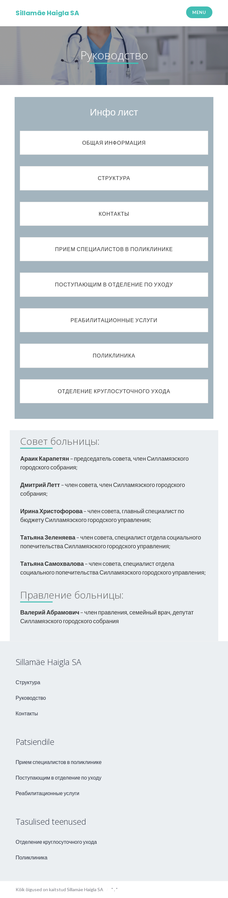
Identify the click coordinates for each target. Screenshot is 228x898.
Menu (199, 12)
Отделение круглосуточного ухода (56, 842)
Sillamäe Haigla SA (47, 13)
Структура (28, 682)
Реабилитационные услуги (47, 793)
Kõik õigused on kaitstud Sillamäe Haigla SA (59, 889)
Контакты (27, 713)
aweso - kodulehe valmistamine (204, 888)
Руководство (31, 698)
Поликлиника (31, 857)
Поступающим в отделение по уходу (58, 777)
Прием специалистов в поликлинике (59, 762)
